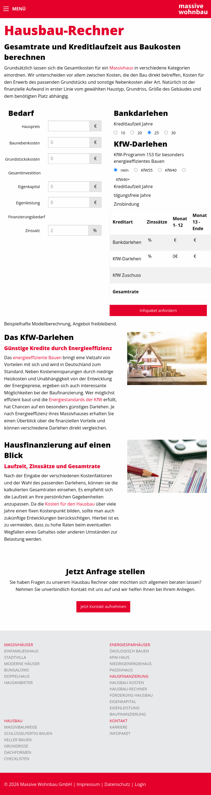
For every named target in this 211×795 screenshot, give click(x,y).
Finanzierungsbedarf (26, 216)
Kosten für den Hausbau (70, 504)
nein (125, 170)
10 (123, 132)
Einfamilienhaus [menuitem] (21, 651)
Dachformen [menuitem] (17, 752)
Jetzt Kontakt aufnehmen (103, 606)
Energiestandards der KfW (75, 400)
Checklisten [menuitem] (16, 758)
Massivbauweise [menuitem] (20, 727)
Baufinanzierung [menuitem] (128, 714)
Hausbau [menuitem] (13, 720)
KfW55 (146, 170)
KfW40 (171, 170)
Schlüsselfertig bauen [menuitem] (28, 733)
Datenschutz (117, 784)
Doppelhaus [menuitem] (17, 676)
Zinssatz (32, 230)
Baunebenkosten (24, 143)
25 (156, 132)
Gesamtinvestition (24, 172)
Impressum (88, 784)
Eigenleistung (28, 202)
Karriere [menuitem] (118, 727)
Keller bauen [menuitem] (18, 739)
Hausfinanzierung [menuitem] (129, 676)
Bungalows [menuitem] (16, 670)
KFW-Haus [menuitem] (119, 657)
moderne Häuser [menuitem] (22, 663)
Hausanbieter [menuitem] (18, 682)
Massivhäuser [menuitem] (18, 644)
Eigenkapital (29, 186)
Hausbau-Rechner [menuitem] (128, 688)
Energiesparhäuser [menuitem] (130, 644)
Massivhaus (121, 68)
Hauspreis (31, 126)
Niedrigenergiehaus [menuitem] (131, 663)
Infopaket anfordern (158, 310)
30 (173, 132)
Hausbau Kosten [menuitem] (127, 682)
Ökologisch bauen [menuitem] (129, 651)
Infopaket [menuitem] (120, 733)
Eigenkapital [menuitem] (123, 701)
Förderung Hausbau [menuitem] (131, 695)
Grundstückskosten (22, 159)
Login (140, 784)
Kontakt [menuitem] (118, 720)
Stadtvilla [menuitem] (15, 657)
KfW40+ (123, 179)
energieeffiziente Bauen (37, 358)
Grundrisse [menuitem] (16, 746)
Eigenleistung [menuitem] (124, 707)
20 (139, 132)
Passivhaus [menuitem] (121, 670)
